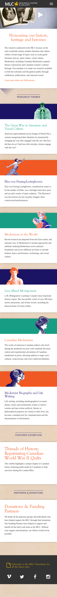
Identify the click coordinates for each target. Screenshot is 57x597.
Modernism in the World (21, 234)
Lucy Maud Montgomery (20, 290)
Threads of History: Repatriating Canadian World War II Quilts (24, 453)
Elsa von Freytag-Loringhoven (23, 181)
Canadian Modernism (19, 340)
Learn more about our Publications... (20, 80)
